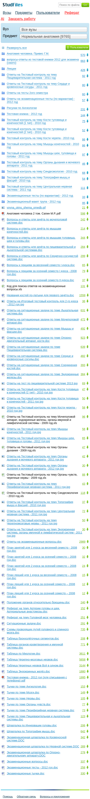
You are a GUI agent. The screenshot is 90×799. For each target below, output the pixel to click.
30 (83, 465)
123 (83, 716)
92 (83, 76)
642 (83, 731)
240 (83, 602)
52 (83, 130)
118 (83, 492)
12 (83, 584)
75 (83, 121)
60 (83, 94)
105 (83, 698)
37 (83, 280)
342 (83, 737)
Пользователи (48, 13)
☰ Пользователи (77, 47)
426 (83, 70)
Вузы (7, 13)
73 (83, 710)
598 (83, 213)
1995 (82, 677)
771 (83, 644)
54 (83, 178)
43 (83, 483)
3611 (82, 653)
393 (83, 365)
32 (83, 556)
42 (83, 456)
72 (83, 511)
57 (83, 100)
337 (83, 761)
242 (83, 219)
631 (83, 310)
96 (83, 416)
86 (83, 139)
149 (83, 692)
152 (83, 608)
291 (83, 623)
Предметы (23, 13)
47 (83, 389)
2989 (82, 541)
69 (83, 383)
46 (83, 163)
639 (83, 346)
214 (83, 228)
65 (83, 265)
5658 (82, 659)
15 (83, 575)
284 (83, 246)
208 (83, 638)
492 (83, 328)
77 (83, 704)
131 (83, 286)
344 (83, 237)
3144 (82, 665)
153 (83, 686)
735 (83, 629)
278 (83, 752)
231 (83, 109)
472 (83, 319)
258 (83, 767)
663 (83, 60)
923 (83, 337)
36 (83, 301)
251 (83, 617)
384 (83, 374)
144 (83, 115)
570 (83, 55)
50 (83, 398)
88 (83, 474)
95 (83, 203)
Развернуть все (17, 47)
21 (83, 207)
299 (83, 256)
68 (83, 172)
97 (83, 154)
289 (83, 746)
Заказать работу (22, 19)
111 (83, 187)
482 (83, 356)
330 (83, 773)
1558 (82, 295)
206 (83, 725)
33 (83, 197)
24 (83, 565)
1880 (82, 671)
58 (83, 407)
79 (83, 271)
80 (83, 85)
